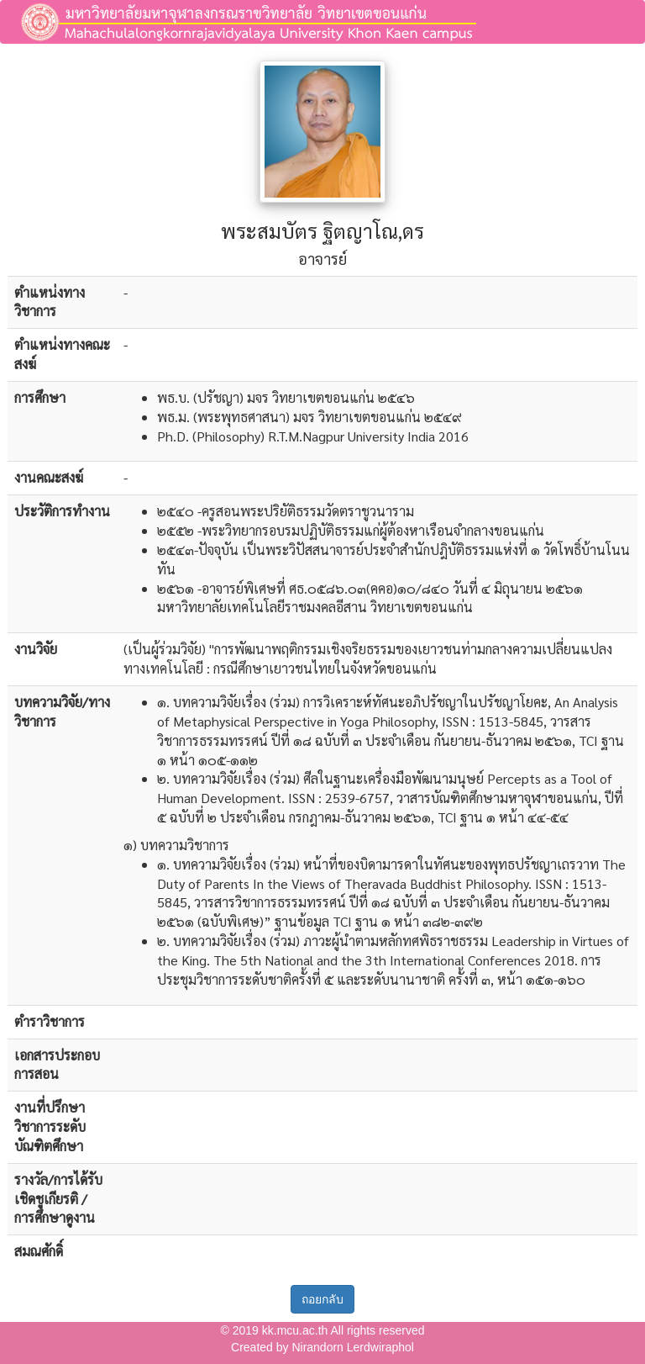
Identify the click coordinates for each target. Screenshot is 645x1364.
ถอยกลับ (322, 1299)
